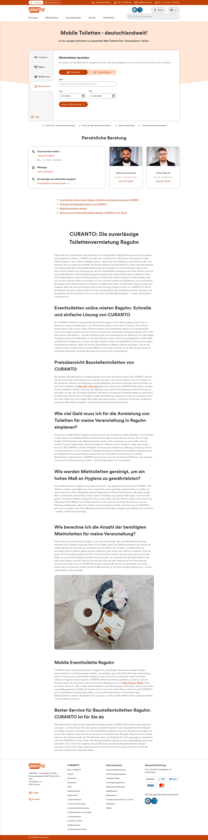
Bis (90, 91)
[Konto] (158, 10)
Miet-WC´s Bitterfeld (88, 386)
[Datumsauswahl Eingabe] (72, 95)
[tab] (42, 57)
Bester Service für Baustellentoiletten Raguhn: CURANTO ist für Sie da (93, 213)
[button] (174, 10)
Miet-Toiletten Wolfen (133, 683)
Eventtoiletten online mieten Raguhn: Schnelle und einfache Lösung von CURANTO (99, 200)
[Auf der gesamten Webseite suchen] (155, 16)
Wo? (61, 80)
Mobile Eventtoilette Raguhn (73, 208)
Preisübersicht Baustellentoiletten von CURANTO (83, 204)
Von (61, 91)
